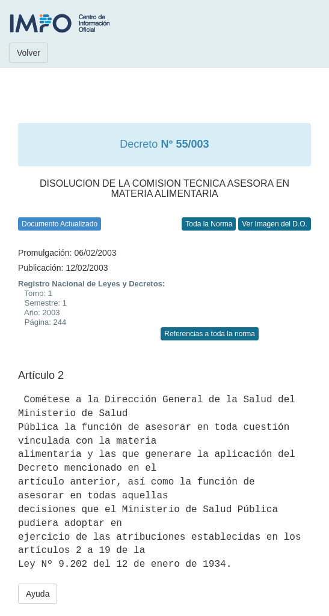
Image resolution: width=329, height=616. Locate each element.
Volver (28, 53)
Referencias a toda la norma (209, 334)
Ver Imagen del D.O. (274, 224)
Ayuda (37, 594)
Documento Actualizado (59, 224)
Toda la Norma (208, 224)
